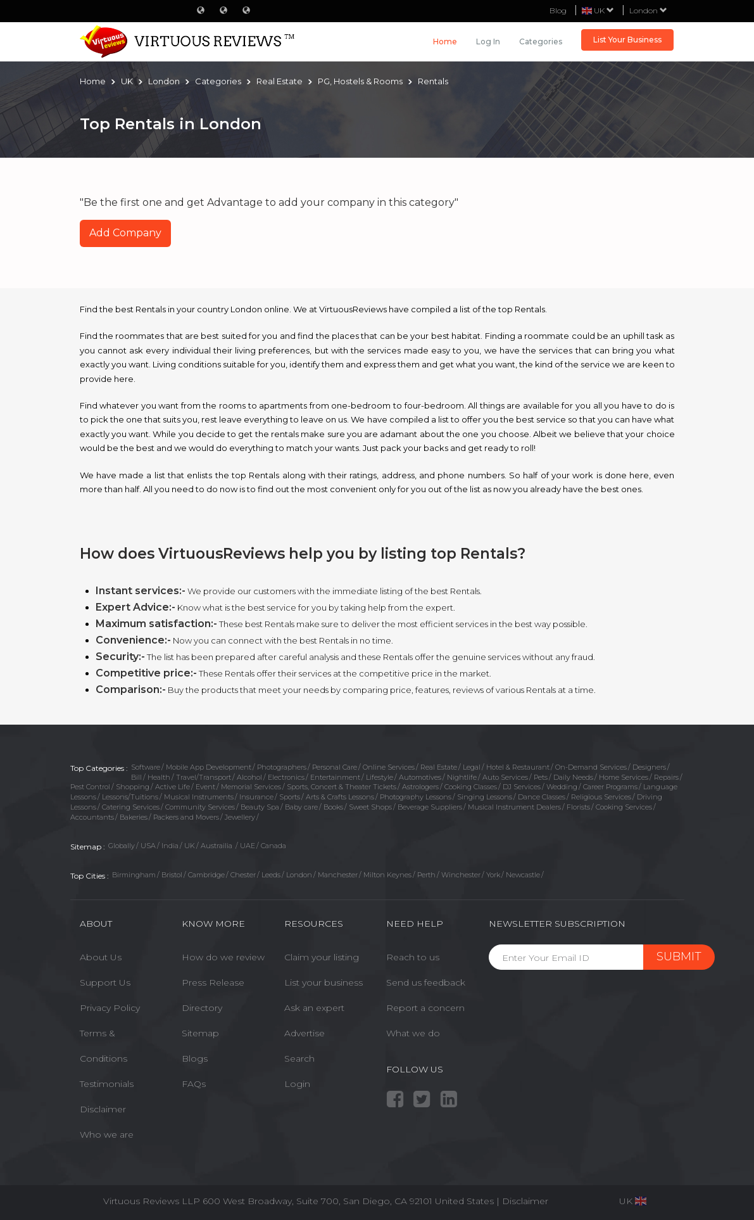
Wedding (561, 786)
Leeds (270, 874)
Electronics (286, 777)
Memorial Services (251, 786)
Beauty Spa (260, 807)
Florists (578, 807)
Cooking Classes (470, 786)
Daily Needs (573, 777)
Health (159, 777)
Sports (289, 796)
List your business (323, 982)
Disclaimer (103, 1109)
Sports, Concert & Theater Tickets (341, 786)
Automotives (420, 777)
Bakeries (134, 817)
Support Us (105, 982)
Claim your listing (321, 957)
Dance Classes (541, 796)
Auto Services (505, 777)
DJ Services (522, 786)
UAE (247, 845)
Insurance (256, 796)
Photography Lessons (415, 796)
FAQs (194, 1084)
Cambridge (206, 874)
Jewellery (240, 817)
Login (297, 1084)
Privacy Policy (110, 1007)
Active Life (172, 786)
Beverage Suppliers (430, 807)
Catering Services (131, 807)
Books (333, 807)
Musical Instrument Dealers (514, 807)
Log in (488, 41)
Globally (121, 845)
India (170, 845)
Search (299, 1058)
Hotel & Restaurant (518, 767)
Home (445, 41)
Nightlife (462, 777)
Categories (540, 41)
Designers (649, 767)
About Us (101, 957)
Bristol (171, 874)
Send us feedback (425, 982)
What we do (413, 1033)
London (648, 10)
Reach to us (412, 957)
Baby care (301, 807)
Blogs (195, 1058)
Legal (472, 767)
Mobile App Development (208, 767)
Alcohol (249, 777)
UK (189, 845)
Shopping (132, 786)
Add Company (125, 233)
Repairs (666, 777)
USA (148, 845)
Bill (136, 777)
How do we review (223, 957)
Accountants (92, 817)
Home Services (623, 777)
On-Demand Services (591, 767)
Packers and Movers (186, 817)
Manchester (338, 874)
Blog (558, 10)
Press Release (213, 982)
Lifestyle (379, 777)
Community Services (200, 807)
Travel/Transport (203, 777)
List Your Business (627, 39)
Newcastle (523, 874)
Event (205, 786)
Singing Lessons (484, 796)
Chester (243, 874)
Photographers (281, 767)
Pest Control (90, 786)
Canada (273, 845)
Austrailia (217, 845)
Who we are (107, 1134)
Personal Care (334, 767)
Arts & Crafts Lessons (340, 796)
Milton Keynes (387, 874)
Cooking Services (624, 807)
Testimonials (107, 1084)
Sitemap (200, 1033)
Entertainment (335, 777)
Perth (426, 874)
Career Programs (610, 786)
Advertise (304, 1033)
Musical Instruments (199, 796)
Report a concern (425, 1007)
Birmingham (134, 874)
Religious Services (601, 796)
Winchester (461, 874)
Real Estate (438, 767)
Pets (541, 777)
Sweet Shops (370, 807)
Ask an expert (314, 1007)
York (493, 874)
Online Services (389, 767)
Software (145, 767)
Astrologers (420, 786)
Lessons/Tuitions (130, 796)
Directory (202, 1007)
